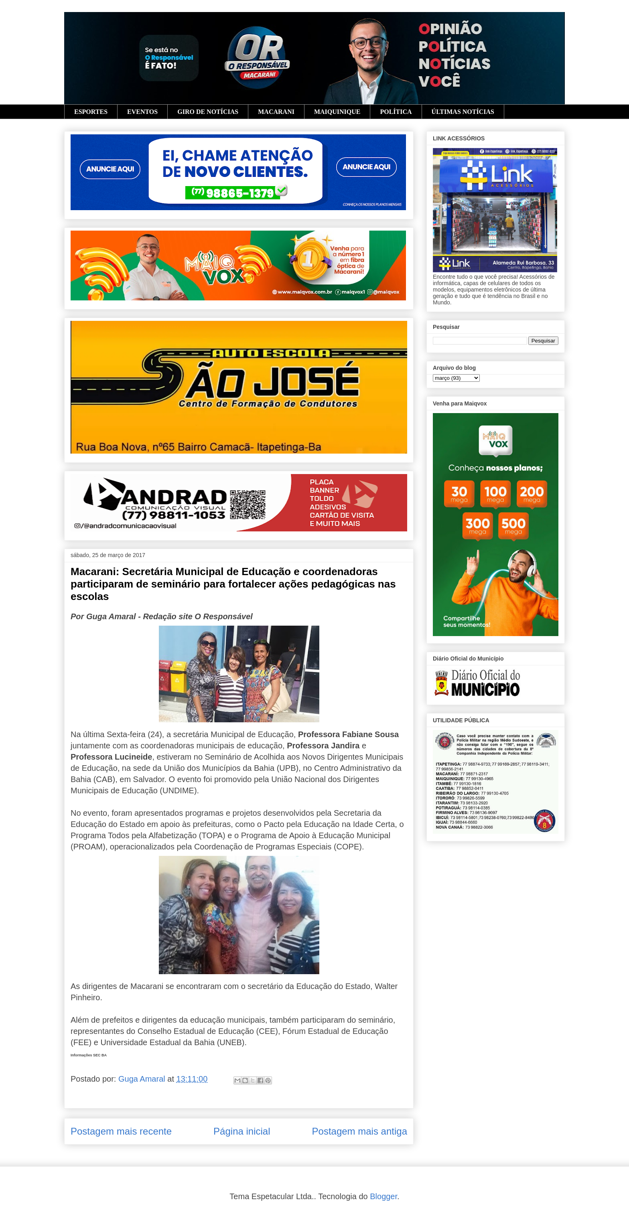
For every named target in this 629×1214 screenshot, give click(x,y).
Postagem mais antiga (359, 1131)
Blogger (383, 1196)
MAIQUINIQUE (337, 111)
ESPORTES (91, 111)
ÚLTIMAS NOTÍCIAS (463, 111)
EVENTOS (142, 111)
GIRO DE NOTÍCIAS (207, 111)
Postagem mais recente (121, 1131)
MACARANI (276, 111)
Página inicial (241, 1131)
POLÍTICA (396, 111)
